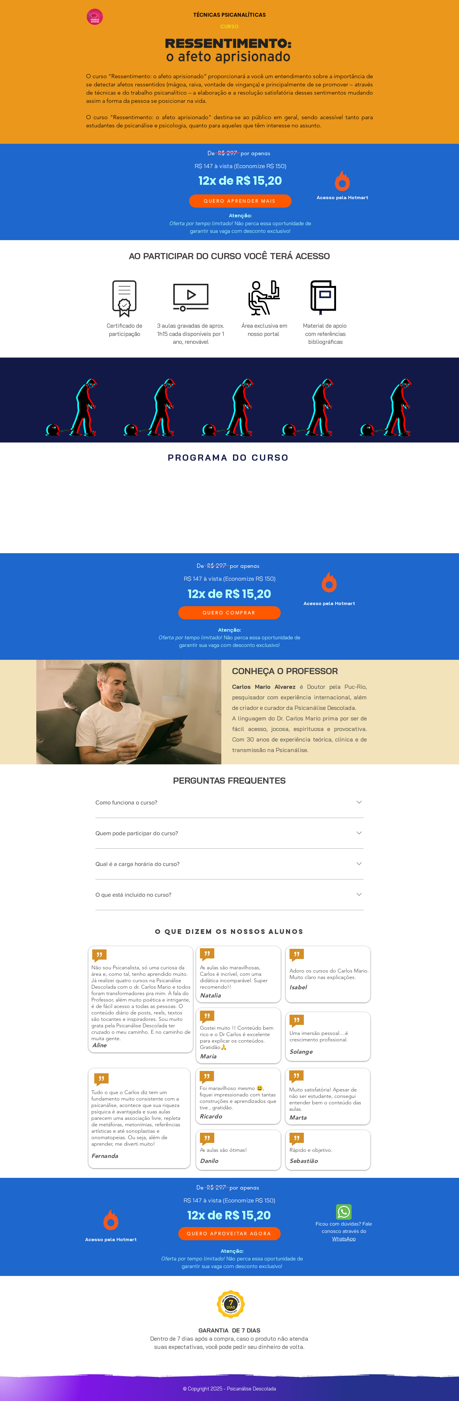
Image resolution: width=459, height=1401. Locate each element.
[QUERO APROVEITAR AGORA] (229, 1233)
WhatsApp (344, 1239)
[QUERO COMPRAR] (229, 612)
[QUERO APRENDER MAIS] (240, 201)
